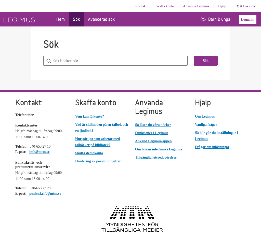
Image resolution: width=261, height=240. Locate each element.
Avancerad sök (101, 19)
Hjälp (222, 6)
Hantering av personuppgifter (98, 161)
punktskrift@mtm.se (45, 193)
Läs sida (249, 6)
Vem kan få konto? (89, 116)
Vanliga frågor (206, 124)
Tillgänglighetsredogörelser (156, 157)
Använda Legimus (196, 6)
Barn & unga (215, 19)
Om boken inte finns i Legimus (158, 149)
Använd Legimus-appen (153, 141)
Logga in (247, 19)
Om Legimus (205, 116)
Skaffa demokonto (89, 153)
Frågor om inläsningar (212, 147)
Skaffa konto (165, 6)
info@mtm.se (39, 152)
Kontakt (141, 6)
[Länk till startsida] (26, 19)
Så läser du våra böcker (153, 125)
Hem (60, 19)
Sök (76, 19)
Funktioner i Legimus (151, 133)
